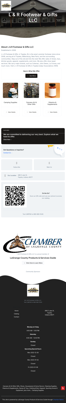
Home (16, 311)
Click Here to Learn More (33, 263)
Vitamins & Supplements (52, 103)
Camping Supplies (10, 102)
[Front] (6, 6)
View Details (10, 112)
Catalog (16, 314)
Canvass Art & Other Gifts (31, 103)
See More (31, 76)
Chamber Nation (58, 399)
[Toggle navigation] (63, 5)
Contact (16, 317)
